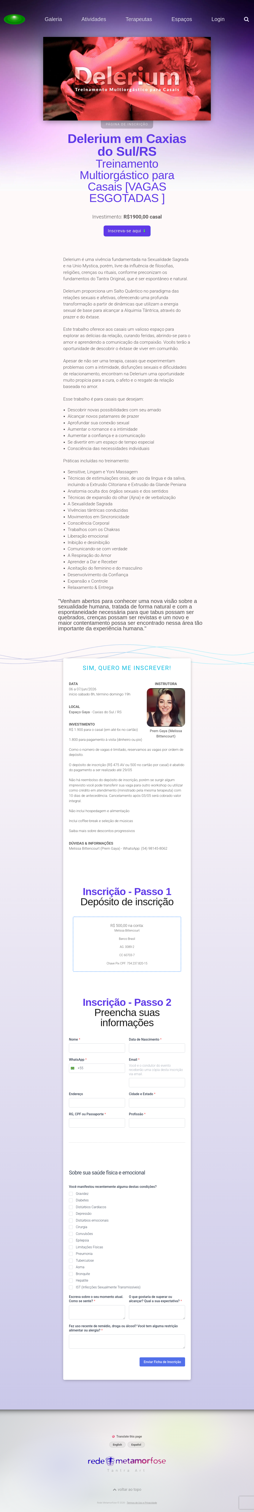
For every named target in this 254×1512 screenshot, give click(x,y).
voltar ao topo (129, 1489)
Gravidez (82, 1194)
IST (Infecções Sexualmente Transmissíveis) (108, 1287)
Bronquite (83, 1274)
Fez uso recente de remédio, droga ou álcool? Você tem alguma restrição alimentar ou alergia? (123, 1328)
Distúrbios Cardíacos (91, 1207)
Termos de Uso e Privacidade (142, 1502)
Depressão (83, 1214)
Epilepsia (82, 1240)
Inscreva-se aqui (127, 230)
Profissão (137, 1114)
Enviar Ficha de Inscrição (162, 1362)
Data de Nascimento (145, 1039)
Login (218, 19)
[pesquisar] (246, 24)
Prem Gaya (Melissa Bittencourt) (166, 713)
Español (136, 1444)
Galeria (53, 19)
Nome (74, 1039)
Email (134, 1060)
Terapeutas (139, 19)
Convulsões (84, 1234)
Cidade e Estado (142, 1094)
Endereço (76, 1094)
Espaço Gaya (79, 712)
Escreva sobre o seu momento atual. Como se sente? (96, 1299)
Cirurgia (81, 1227)
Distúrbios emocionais (92, 1220)
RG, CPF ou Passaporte (87, 1114)
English (117, 1444)
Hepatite (82, 1280)
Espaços (181, 19)
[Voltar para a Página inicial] (14, 19)
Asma (80, 1267)
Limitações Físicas (89, 1247)
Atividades (93, 19)
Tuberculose (85, 1260)
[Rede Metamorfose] (127, 1465)
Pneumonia (84, 1254)
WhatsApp (78, 1060)
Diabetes (82, 1200)
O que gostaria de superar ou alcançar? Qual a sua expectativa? (155, 1299)
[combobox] (76, 1068)
